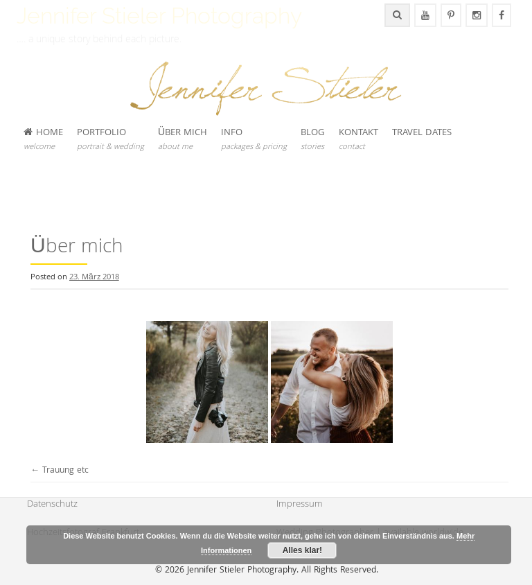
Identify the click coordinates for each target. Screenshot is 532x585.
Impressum (299, 504)
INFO (254, 139)
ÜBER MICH (182, 139)
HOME (43, 139)
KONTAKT (358, 139)
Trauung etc (59, 471)
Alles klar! (302, 550)
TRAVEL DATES (422, 133)
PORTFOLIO (110, 139)
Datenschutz (52, 504)
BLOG (313, 139)
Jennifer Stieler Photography (159, 15)
